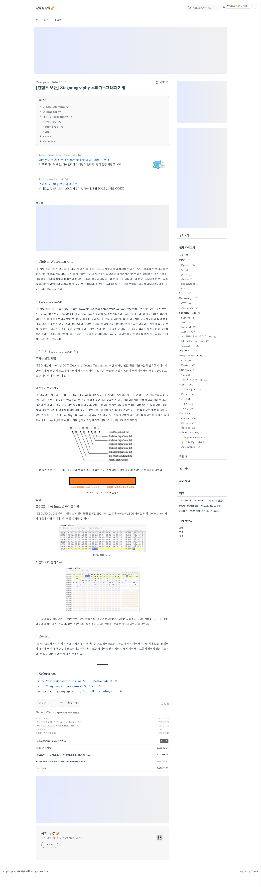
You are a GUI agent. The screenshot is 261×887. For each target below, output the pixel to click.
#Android (185, 500)
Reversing (188, 298)
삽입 (47, 131)
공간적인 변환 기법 (54, 126)
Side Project (189, 432)
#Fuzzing (192, 505)
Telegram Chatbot (194, 437)
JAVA (187, 274)
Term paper (43, 82)
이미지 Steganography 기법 (58, 116)
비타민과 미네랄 (42, 718)
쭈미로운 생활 (23, 871)
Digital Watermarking (56, 106)
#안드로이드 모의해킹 (211, 505)
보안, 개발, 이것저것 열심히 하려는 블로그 (61, 838)
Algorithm (188, 350)
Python (188, 265)
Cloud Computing (195, 341)
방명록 (58, 20)
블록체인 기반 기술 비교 (46, 732)
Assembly (189, 307)
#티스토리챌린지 (215, 500)
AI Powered (191, 446)
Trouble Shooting (194, 379)
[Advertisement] (130, 50)
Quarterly (189, 418)
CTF (186, 303)
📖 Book (189, 423)
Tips (187, 374)
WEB (187, 322)
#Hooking (199, 500)
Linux (185, 293)
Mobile (189, 331)
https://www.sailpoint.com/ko (57, 154)
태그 (46, 20)
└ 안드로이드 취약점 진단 (198, 336)
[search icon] (189, 8)
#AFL (205, 510)
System (188, 317)
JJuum (254, 871)
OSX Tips (187, 369)
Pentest (188, 365)
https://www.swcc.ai (51, 178)
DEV (185, 260)
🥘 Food (188, 427)
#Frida (215, 510)
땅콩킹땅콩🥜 (45, 8)
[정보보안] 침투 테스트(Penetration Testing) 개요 (58, 721)
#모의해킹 (194, 510)
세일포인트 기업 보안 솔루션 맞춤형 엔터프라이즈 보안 (74, 160)
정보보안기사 (191, 345)
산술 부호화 (40, 729)
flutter (188, 279)
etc (185, 288)
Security (189, 312)
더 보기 (164, 740)
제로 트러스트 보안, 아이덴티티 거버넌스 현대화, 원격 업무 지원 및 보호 (80, 164)
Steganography (52, 111)
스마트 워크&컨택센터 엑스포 (58, 184)
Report (40, 712)
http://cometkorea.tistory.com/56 (99, 691)
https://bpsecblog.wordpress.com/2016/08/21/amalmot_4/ (77, 681)
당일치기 (188, 403)
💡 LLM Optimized (195, 442)
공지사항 (186, 255)
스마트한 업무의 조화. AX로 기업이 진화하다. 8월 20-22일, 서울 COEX (81, 188)
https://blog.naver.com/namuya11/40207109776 (70, 686)
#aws (182, 505)
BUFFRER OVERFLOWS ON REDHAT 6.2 (58, 725)
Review (47, 136)
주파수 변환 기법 (53, 121)
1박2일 (187, 408)
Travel (185, 398)
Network (189, 327)
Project (188, 394)
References (49, 141)
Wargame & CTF (191, 355)
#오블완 (183, 510)
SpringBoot (191, 283)
